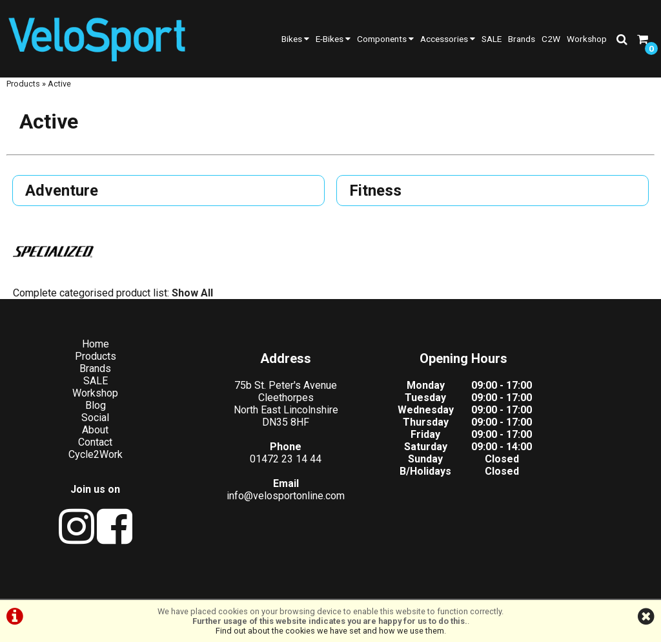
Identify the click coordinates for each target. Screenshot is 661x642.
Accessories (447, 39)
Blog (82, 412)
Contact (83, 449)
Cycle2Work (83, 461)
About (83, 437)
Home (82, 351)
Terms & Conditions (264, 585)
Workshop (587, 39)
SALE (492, 39)
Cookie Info (415, 585)
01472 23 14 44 (248, 466)
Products (23, 95)
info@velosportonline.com (248, 503)
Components (385, 39)
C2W (551, 39)
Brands (521, 39)
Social (83, 425)
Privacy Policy (348, 585)
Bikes (295, 39)
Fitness (377, 203)
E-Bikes (333, 39)
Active (59, 95)
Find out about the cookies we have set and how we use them (330, 631)
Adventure (62, 203)
